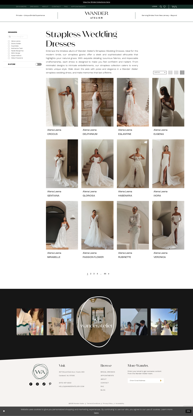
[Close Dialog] (4, 411)
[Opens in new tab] (29, 321)
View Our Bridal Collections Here (96, 2)
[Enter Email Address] (146, 380)
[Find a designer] (17, 36)
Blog (103, 390)
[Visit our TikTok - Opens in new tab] (44, 384)
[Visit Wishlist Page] (164, 7)
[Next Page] (108, 274)
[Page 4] (97, 274)
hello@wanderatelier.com (71, 386)
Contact (105, 383)
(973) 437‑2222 (65, 383)
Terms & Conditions (93, 403)
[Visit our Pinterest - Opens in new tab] (50, 384)
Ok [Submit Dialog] (188, 411)
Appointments (107, 376)
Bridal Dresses (108, 372)
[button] (155, 7)
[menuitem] (21, 6)
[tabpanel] (29, 322)
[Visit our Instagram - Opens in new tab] (37, 384)
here (96, 413)
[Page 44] (105, 274)
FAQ (102, 386)
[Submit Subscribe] (161, 380)
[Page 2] (90, 274)
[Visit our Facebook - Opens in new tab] (30, 384)
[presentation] (38, 64)
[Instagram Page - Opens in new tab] (96, 322)
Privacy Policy (108, 403)
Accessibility (120, 403)
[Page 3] (94, 274)
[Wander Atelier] (173, 7)
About (104, 379)
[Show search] (161, 7)
